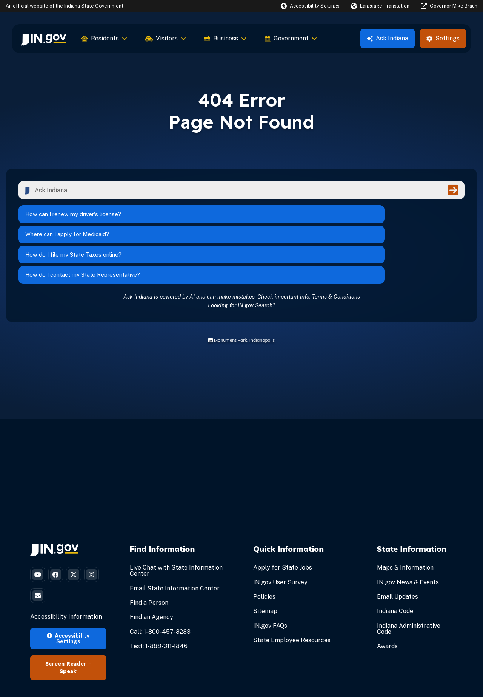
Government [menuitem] (291, 38)
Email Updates (397, 548)
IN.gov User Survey (280, 534)
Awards (387, 598)
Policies (264, 548)
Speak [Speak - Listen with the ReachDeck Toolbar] (68, 631)
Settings (443, 38)
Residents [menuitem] (104, 38)
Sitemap (265, 563)
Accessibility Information (66, 577)
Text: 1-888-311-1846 (159, 598)
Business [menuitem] (225, 38)
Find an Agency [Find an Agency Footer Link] (151, 569)
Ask (387, 38)
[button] (310, 5)
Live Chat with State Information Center (176, 523)
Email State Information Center (175, 540)
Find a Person (149, 554)
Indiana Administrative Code (408, 580)
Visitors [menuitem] (165, 38)
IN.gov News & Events (408, 534)
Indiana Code (395, 563)
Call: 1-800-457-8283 (160, 583)
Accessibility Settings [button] (68, 598)
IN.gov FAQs (270, 577)
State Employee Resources (292, 592)
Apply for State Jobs (282, 520)
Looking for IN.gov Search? (241, 257)
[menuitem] (43, 38)
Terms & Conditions (336, 248)
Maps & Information (405, 520)
